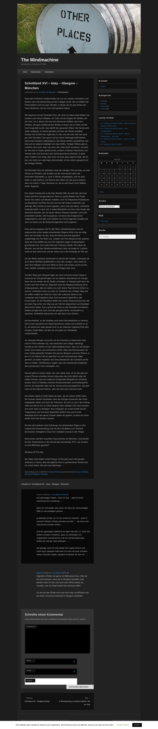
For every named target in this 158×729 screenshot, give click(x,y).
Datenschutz (36, 72)
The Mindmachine (40, 59)
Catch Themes (132, 720)
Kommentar (31, 626)
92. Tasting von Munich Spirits (111, 144)
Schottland (84, 472)
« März (101, 192)
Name (29, 660)
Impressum (49, 72)
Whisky (57, 472)
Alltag (103, 101)
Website (29, 680)
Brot (102, 104)
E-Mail (29, 670)
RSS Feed (104, 221)
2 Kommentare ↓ (63, 92)
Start (25, 72)
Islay (78, 472)
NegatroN (52, 92)
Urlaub (51, 472)
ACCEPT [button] (137, 725)
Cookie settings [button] (123, 725)
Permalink (44, 474)
